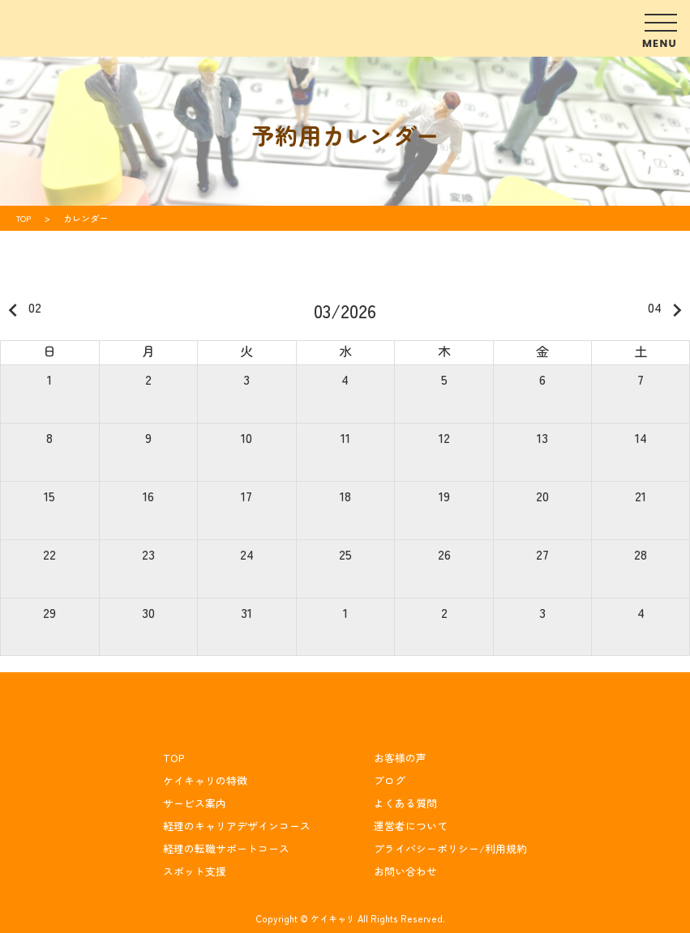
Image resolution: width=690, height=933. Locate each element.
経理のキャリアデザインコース (237, 825)
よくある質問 (405, 803)
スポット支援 (194, 871)
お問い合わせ (405, 871)
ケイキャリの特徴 (205, 780)
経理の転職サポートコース (226, 848)
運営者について (411, 825)
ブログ (389, 780)
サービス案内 (194, 803)
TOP (173, 757)
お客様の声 (400, 757)
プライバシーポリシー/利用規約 (450, 848)
